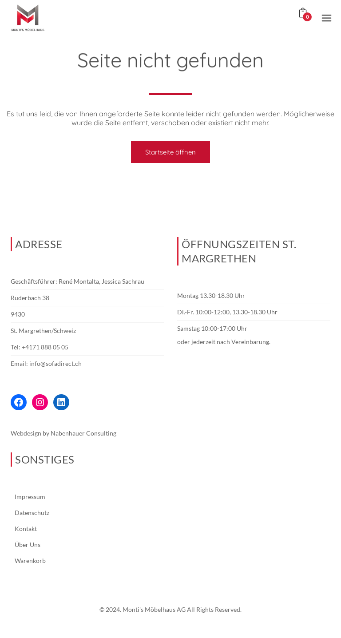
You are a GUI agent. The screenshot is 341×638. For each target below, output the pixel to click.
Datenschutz (32, 512)
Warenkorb (30, 560)
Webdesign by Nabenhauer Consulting (63, 433)
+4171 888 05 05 (45, 347)
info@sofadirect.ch (55, 363)
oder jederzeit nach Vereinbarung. (223, 341)
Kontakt (26, 528)
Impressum (30, 496)
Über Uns (27, 544)
